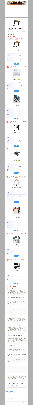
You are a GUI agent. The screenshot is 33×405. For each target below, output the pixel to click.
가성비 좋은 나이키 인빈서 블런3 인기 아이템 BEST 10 (13, 393)
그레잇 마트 (8, 397)
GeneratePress (14, 403)
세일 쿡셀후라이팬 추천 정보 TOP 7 (11, 391)
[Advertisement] (16, 10)
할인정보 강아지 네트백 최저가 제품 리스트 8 (12, 392)
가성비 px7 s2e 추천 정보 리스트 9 (10, 398)
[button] (24, 16)
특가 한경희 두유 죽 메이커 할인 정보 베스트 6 (11, 399)
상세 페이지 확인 (16, 63)
